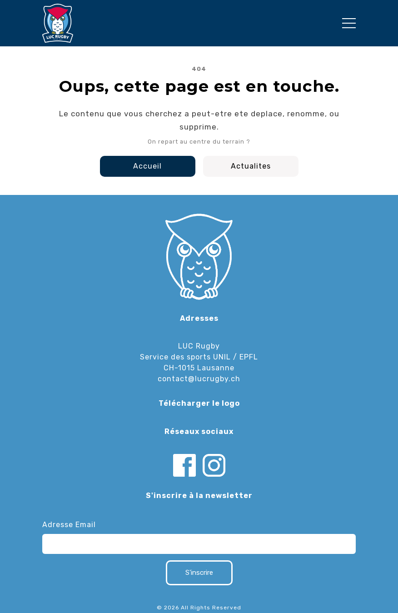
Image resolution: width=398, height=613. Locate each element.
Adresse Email (69, 524)
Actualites (251, 166)
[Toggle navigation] (349, 23)
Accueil (147, 166)
